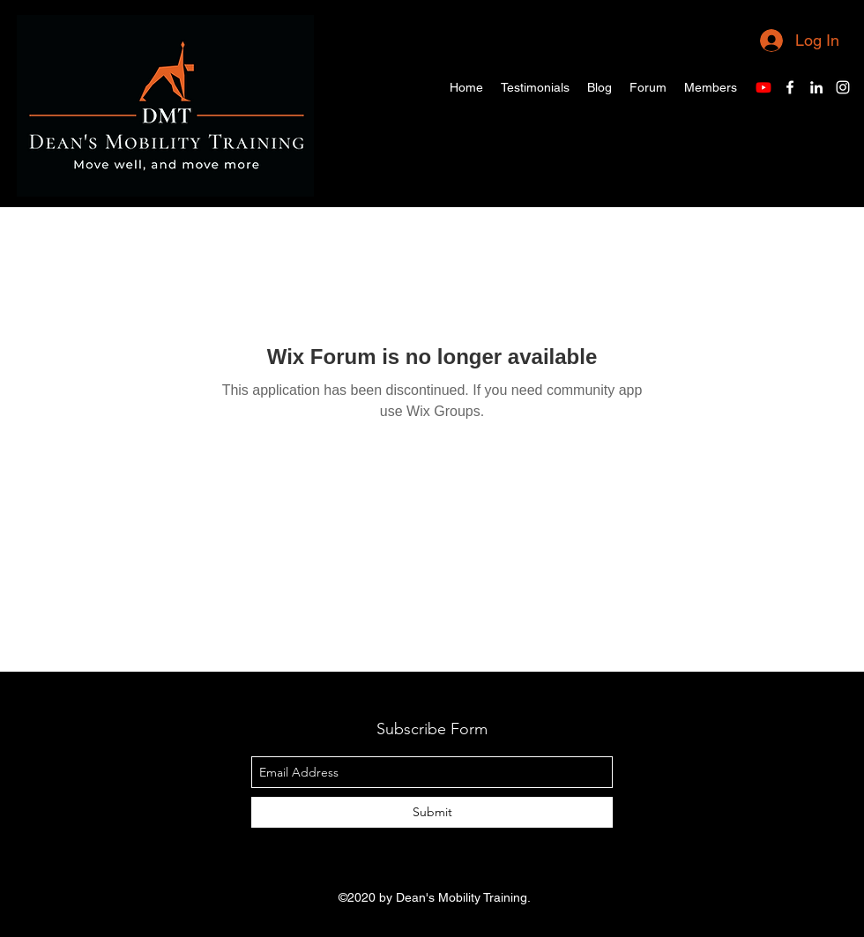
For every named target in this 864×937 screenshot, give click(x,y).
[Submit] (432, 812)
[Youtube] (763, 87)
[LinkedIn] (816, 87)
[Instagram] (843, 87)
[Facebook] (790, 87)
